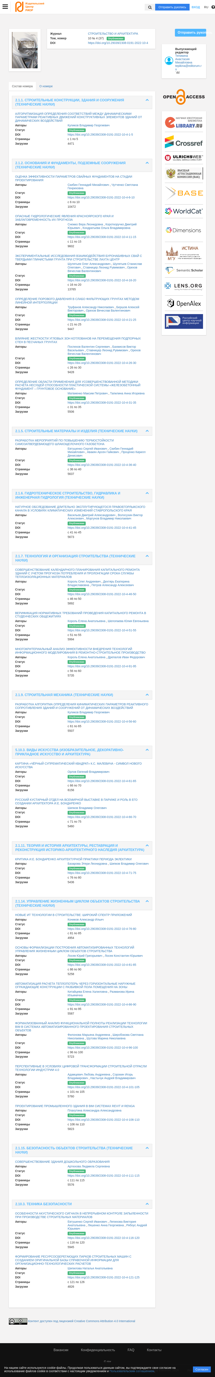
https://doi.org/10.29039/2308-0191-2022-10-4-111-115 (103, 1175)
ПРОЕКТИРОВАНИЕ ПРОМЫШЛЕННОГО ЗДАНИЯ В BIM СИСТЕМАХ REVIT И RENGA (75, 1106)
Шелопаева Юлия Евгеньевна (128, 621)
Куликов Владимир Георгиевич (89, 125)
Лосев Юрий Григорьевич (85, 955)
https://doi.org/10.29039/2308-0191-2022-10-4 (118, 43)
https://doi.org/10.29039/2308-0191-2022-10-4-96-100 (103, 1047)
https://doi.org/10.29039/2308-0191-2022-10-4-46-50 (102, 594)
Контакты (154, 1350)
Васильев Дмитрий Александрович (92, 515)
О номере (46, 86)
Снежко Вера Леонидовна (86, 224)
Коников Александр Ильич (86, 919)
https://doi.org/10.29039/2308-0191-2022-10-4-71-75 (102, 873)
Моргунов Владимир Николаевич (108, 518)
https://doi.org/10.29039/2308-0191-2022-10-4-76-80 (102, 928)
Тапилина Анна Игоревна (127, 393)
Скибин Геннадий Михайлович (89, 184)
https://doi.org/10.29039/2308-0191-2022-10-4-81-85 (102, 964)
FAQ (131, 1350)
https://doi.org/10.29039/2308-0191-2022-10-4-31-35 (102, 402)
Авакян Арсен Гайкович (103, 452)
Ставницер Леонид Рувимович (104, 267)
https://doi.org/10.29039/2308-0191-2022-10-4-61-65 (102, 781)
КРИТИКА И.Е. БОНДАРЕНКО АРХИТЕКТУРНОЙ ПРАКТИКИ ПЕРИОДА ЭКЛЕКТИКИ (73, 859)
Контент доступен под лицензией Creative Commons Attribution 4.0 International (81, 1321)
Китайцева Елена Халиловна (88, 991)
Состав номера (22, 86)
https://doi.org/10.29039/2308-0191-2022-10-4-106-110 (103, 1119)
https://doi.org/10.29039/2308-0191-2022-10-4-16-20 (102, 280)
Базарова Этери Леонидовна (88, 863)
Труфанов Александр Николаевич (91, 307)
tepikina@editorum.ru (188, 67)
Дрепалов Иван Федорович (126, 657)
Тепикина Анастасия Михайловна (183, 59)
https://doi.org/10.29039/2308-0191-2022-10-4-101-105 (103, 1087)
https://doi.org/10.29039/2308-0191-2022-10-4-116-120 (103, 1238)
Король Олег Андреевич (84, 581)
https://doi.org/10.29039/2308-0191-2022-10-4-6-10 (101, 197)
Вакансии (61, 1350)
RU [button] (206, 7)
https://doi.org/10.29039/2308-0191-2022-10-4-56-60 (102, 721)
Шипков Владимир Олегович (87, 808)
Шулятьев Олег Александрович (89, 264)
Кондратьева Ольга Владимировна (106, 228)
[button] (5, 6)
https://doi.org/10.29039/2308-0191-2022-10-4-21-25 (102, 319)
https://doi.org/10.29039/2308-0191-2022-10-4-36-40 (102, 464)
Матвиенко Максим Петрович (88, 393)
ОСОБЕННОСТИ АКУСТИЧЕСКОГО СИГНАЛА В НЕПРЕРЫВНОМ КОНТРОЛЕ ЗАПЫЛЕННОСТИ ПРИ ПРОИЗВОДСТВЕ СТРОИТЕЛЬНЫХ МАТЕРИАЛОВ (81, 1215)
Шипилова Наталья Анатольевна (90, 1268)
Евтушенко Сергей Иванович (88, 448)
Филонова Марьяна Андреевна (89, 1034)
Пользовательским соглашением (132, 1371)
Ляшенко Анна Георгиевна (106, 1225)
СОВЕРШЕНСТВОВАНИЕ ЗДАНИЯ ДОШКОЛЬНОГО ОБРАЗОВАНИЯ (62, 1161)
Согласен (201, 1369)
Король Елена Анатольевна (87, 621)
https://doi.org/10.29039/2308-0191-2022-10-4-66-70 (102, 817)
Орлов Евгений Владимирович (88, 771)
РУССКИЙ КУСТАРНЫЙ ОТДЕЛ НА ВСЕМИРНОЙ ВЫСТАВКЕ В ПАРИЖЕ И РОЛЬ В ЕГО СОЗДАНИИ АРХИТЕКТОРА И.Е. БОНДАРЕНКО (76, 801)
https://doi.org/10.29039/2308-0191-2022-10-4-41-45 (102, 527)
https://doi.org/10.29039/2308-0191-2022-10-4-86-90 (102, 1004)
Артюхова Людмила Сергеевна (89, 1166)
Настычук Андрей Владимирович (113, 1078)
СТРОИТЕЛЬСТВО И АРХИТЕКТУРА (113, 33)
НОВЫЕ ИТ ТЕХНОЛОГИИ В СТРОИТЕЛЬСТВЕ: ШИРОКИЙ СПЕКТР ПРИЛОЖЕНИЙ (73, 915)
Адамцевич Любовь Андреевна (89, 1074)
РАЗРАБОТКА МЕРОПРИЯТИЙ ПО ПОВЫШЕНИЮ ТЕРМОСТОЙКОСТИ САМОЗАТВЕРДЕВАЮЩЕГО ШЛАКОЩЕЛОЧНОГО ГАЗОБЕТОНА (64, 442)
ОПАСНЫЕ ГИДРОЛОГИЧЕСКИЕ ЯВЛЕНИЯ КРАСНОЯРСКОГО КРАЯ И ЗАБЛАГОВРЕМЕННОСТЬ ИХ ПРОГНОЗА (64, 217)
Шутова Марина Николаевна (106, 1038)
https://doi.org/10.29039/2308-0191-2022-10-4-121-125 (103, 1277)
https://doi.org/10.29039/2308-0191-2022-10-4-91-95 (102, 666)
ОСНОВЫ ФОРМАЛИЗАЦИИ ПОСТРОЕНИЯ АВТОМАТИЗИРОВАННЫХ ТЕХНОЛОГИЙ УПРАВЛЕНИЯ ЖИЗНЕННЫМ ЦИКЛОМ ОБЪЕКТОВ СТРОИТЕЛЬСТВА (74, 949)
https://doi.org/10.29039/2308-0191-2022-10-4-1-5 (100, 134)
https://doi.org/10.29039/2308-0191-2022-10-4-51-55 (102, 630)
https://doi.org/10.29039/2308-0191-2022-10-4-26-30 (102, 363)
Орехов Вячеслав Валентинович (108, 310)
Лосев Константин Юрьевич (124, 955)
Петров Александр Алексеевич (113, 585)
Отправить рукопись (172, 7)
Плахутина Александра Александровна (94, 1110)
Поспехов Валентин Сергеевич (89, 346)
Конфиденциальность (98, 1350)
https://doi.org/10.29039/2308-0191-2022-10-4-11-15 (102, 237)
